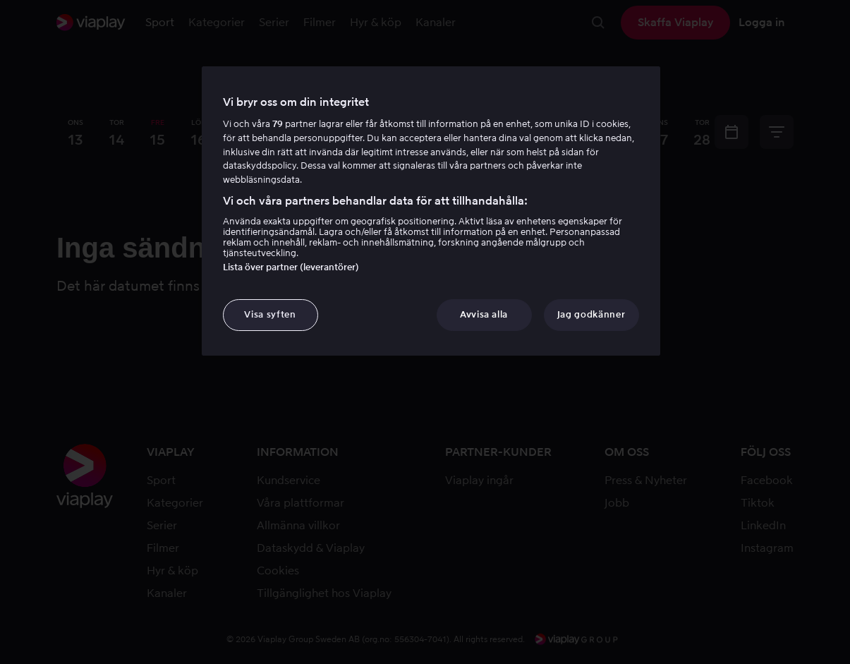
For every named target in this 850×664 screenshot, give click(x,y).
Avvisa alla (484, 314)
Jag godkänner (591, 314)
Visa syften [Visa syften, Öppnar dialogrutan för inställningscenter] (270, 314)
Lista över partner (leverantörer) (291, 267)
